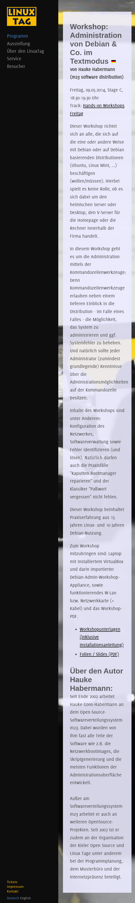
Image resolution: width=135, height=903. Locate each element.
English (25, 898)
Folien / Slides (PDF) (99, 654)
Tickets (12, 882)
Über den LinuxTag (29, 51)
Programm (29, 36)
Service (29, 58)
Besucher (29, 66)
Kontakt (12, 891)
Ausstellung (29, 43)
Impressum (15, 887)
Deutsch (13, 898)
